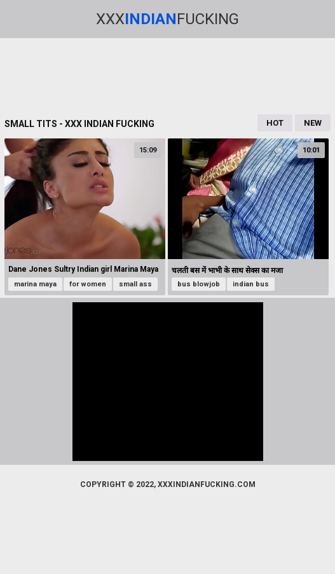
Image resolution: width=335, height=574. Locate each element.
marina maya (35, 284)
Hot (275, 123)
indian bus (251, 284)
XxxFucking (167, 19)
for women (87, 284)
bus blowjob (198, 284)
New (313, 123)
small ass (135, 284)
